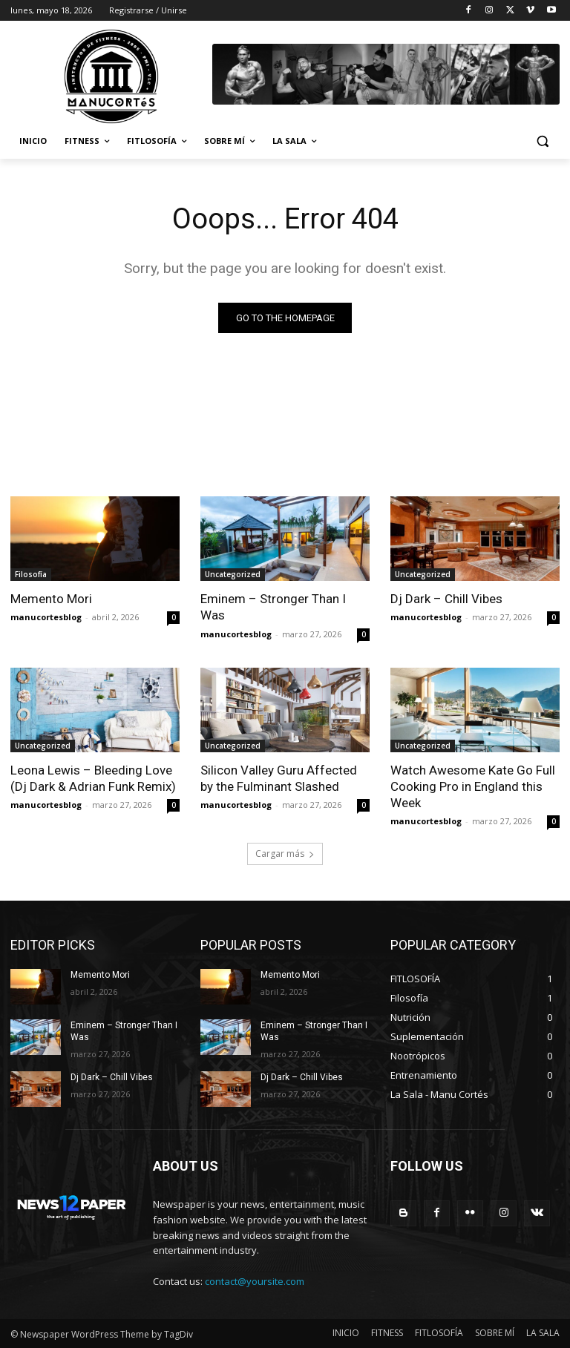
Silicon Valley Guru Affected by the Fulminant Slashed (278, 778)
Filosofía (31, 574)
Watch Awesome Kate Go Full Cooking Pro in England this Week (472, 786)
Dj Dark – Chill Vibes (446, 598)
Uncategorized (233, 574)
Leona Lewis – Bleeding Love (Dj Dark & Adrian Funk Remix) (93, 778)
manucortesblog (46, 616)
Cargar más (285, 853)
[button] (542, 141)
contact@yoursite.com (254, 1281)
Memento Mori (51, 598)
